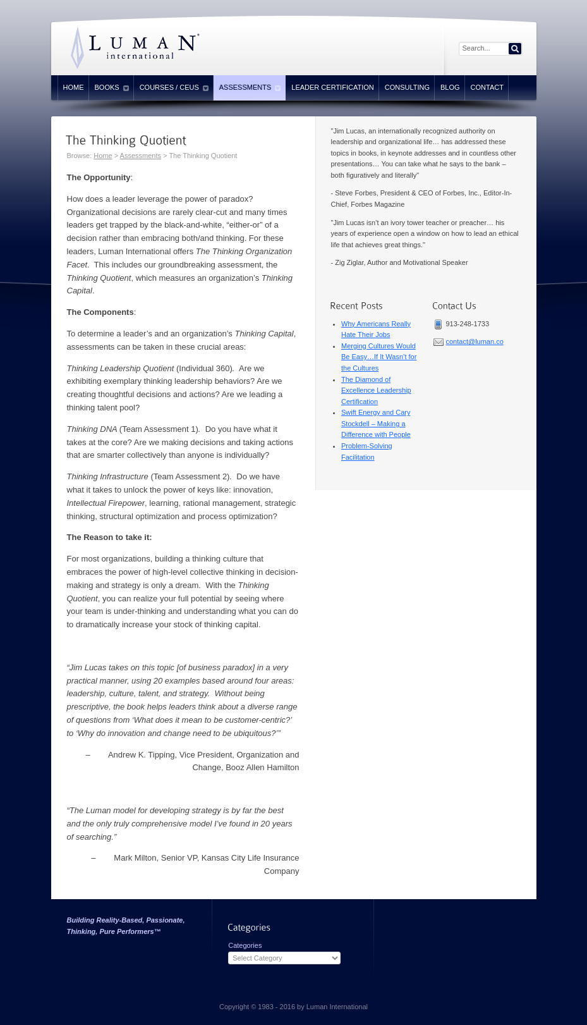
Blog (450, 87)
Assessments (250, 87)
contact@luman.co (475, 341)
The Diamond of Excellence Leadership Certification (376, 390)
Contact (487, 87)
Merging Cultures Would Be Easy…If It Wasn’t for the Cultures (378, 357)
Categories (245, 945)
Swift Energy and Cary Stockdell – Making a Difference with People (376, 423)
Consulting (407, 87)
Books (112, 87)
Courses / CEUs (174, 87)
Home (73, 87)
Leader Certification (332, 87)
